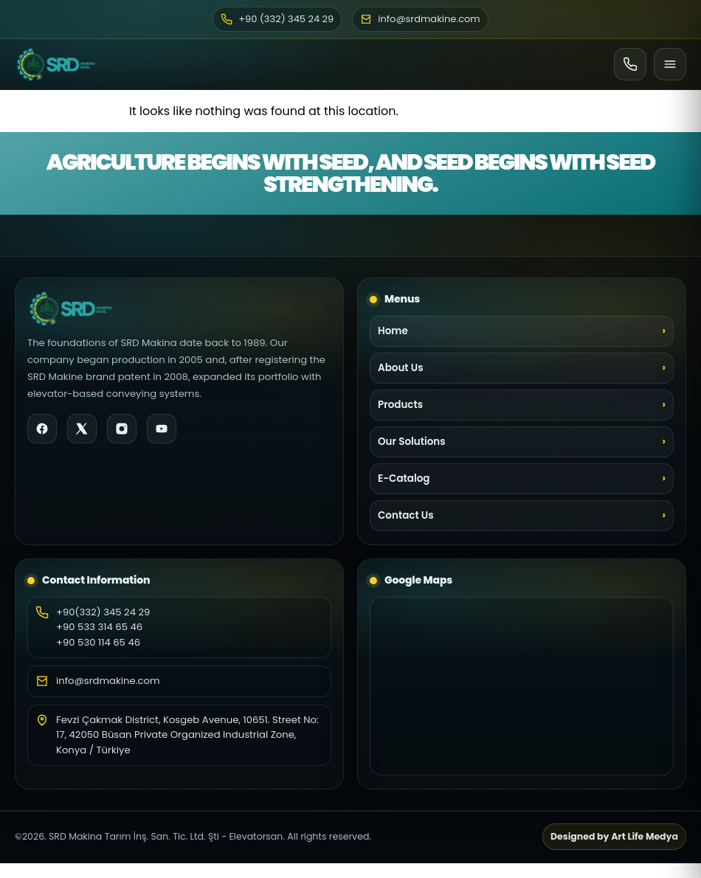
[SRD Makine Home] (56, 64)
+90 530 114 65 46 (98, 642)
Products (400, 405)
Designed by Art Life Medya (614, 836)
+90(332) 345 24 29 (103, 612)
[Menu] (670, 64)
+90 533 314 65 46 (99, 627)
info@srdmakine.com (108, 681)
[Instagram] (122, 428)
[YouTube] (161, 428)
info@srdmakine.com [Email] (420, 19)
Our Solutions (412, 442)
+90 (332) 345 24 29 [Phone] (277, 19)
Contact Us (406, 515)
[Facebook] (42, 428)
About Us (401, 368)
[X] (82, 428)
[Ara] (630, 64)
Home (393, 331)
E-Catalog (403, 478)
